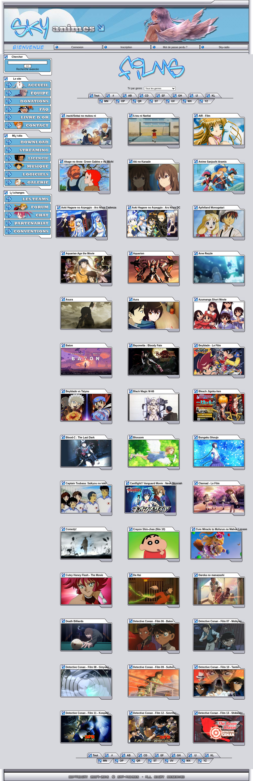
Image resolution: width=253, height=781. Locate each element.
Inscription (126, 47)
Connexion (77, 47)
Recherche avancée (27, 69)
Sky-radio (224, 47)
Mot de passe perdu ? (175, 47)
